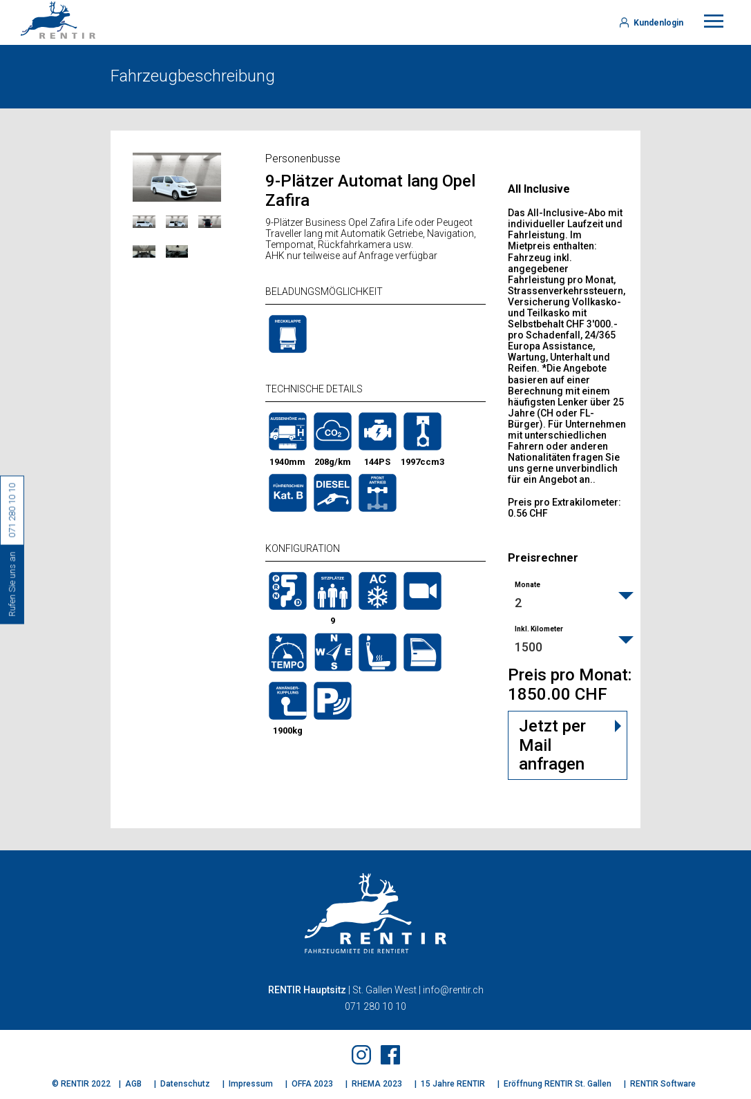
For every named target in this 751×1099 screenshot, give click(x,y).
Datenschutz (185, 1084)
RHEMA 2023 (377, 1084)
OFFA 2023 (312, 1084)
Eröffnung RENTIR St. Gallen (557, 1084)
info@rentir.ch (453, 989)
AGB (133, 1084)
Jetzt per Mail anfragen (552, 745)
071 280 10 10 (375, 1006)
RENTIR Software (663, 1084)
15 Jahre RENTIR (453, 1084)
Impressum (251, 1084)
